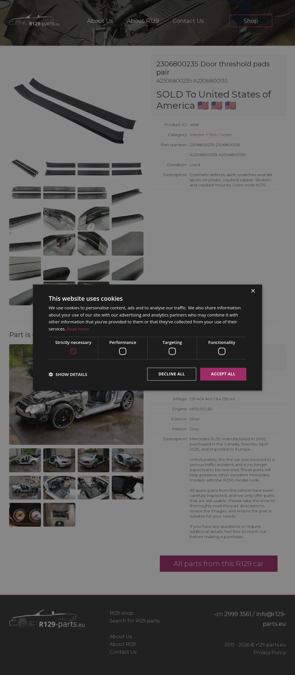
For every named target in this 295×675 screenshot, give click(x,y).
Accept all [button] (223, 374)
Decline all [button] (171, 374)
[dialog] (147, 337)
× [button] (253, 291)
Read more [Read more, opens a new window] (78, 329)
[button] (68, 374)
